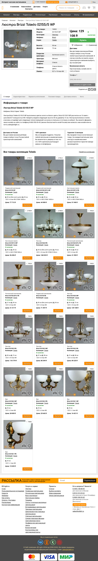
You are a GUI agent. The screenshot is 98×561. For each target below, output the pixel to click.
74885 (29, 369)
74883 (60, 369)
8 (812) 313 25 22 (79, 493)
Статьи (51, 489)
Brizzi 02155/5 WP (72, 296)
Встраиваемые (88, 15)
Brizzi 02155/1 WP (72, 401)
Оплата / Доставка (8, 500)
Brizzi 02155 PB (41, 296)
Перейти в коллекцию (87, 152)
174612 (59, 158)
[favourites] (29, 183)
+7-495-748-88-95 (40, 2)
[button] (28, 44)
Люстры (16, 15)
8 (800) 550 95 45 (79, 498)
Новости (5, 494)
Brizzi (54, 37)
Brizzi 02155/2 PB (41, 401)
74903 (91, 264)
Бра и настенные (31, 496)
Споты (76, 15)
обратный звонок (52, 2)
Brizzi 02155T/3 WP (11, 243)
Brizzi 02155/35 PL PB (74, 243)
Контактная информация (11, 505)
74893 (60, 317)
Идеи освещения (55, 494)
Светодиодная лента (32, 521)
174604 (28, 211)
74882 (91, 369)
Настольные (66, 15)
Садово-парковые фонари (34, 519)
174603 (59, 211)
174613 (28, 158)
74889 (91, 317)
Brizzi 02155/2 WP (11, 401)
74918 (91, 211)
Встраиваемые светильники (35, 507)
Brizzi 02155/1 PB (10, 454)
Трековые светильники (33, 510)
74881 (29, 422)
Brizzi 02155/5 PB (10, 349)
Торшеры (28, 500)
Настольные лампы (32, 498)
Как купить (6, 498)
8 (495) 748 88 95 (79, 489)
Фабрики (5, 496)
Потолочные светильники (34, 494)
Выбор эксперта (55, 491)
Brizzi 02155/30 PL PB (12, 296)
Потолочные (40, 15)
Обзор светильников (56, 496)
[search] (77, 7)
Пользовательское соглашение (13, 491)
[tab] (7, 96)
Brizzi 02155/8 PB (41, 243)
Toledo (54, 40)
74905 (60, 264)
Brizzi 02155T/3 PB (73, 191)
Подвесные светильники (34, 491)
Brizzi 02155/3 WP (42, 349)
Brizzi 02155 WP (10, 191)
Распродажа (6, 503)
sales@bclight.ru (73, 2)
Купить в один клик (82, 85)
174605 (90, 158)
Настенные (53, 15)
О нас (4, 489)
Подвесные (27, 15)
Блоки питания (30, 528)
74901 (29, 317)
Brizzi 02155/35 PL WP (43, 191)
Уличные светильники (33, 516)
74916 (29, 264)
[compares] (24, 183)
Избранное (77, 45)
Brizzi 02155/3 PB (72, 349)
